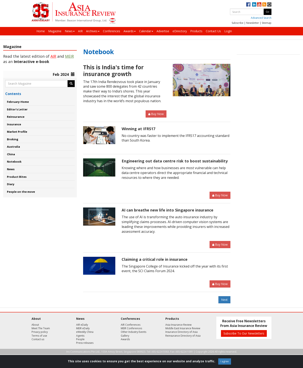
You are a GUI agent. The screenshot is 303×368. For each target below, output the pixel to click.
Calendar (146, 31)
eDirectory (180, 31)
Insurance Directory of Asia (181, 332)
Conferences (111, 31)
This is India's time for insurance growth (113, 70)
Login (228, 31)
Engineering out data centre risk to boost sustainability (175, 160)
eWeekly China (84, 332)
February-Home (18, 102)
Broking (12, 139)
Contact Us (213, 31)
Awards (130, 31)
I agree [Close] (225, 361)
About (35, 325)
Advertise (163, 31)
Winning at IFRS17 (138, 128)
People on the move (21, 192)
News (70, 31)
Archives (93, 31)
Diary (10, 184)
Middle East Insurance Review (182, 328)
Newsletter (252, 23)
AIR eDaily (82, 325)
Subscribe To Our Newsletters (243, 333)
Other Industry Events (133, 332)
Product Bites (17, 177)
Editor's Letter (17, 109)
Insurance (14, 124)
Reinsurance (15, 117)
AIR (80, 31)
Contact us (38, 339)
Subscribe (237, 23)
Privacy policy (40, 332)
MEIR (69, 56)
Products (196, 31)
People (80, 339)
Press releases (84, 343)
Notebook (14, 161)
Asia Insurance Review (178, 325)
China (11, 154)
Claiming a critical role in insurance (154, 259)
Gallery (125, 335)
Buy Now (156, 114)
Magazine (54, 31)
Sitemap (266, 23)
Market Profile (17, 132)
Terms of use (39, 335)
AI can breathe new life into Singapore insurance (167, 210)
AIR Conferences (130, 325)
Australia (13, 147)
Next (224, 300)
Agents (80, 335)
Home (40, 31)
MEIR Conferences (131, 328)
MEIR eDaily (83, 328)
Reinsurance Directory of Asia (183, 335)
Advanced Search (261, 18)
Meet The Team (41, 328)
